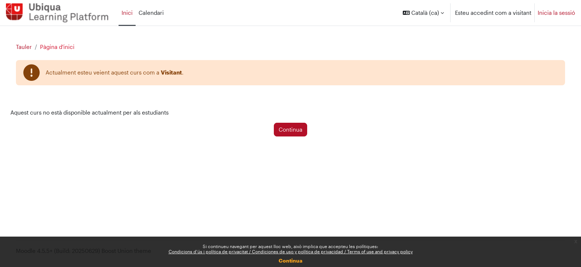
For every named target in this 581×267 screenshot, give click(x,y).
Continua (290, 260)
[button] (423, 13)
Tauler (34, 47)
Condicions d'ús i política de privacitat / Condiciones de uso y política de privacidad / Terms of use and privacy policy (291, 251)
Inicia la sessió (556, 12)
